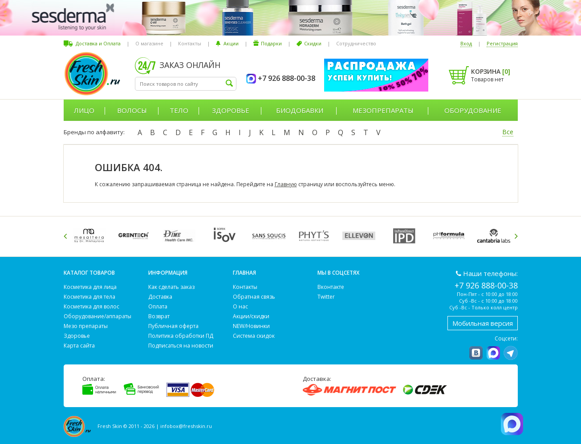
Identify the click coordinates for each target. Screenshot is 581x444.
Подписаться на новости (180, 345)
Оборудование (472, 110)
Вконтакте (330, 287)
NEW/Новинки (251, 326)
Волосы (132, 110)
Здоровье (230, 110)
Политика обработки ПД (180, 336)
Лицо (84, 110)
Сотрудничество (356, 43)
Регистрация (502, 43)
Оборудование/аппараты (97, 316)
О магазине (149, 43)
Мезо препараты (86, 326)
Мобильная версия (482, 323)
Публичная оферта (173, 326)
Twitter (326, 296)
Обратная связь (254, 296)
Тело (179, 110)
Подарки (271, 43)
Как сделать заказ (171, 287)
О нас (240, 306)
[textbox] (185, 84)
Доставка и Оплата (98, 43)
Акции (231, 43)
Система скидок (254, 336)
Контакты (189, 43)
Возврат (159, 316)
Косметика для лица (90, 287)
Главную (286, 184)
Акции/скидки (251, 316)
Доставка (160, 296)
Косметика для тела (89, 296)
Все (507, 132)
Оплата (157, 306)
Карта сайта (79, 345)
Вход (466, 43)
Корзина (490, 71)
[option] (90, 236)
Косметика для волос (91, 306)
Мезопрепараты (383, 110)
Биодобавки (299, 110)
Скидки (312, 43)
